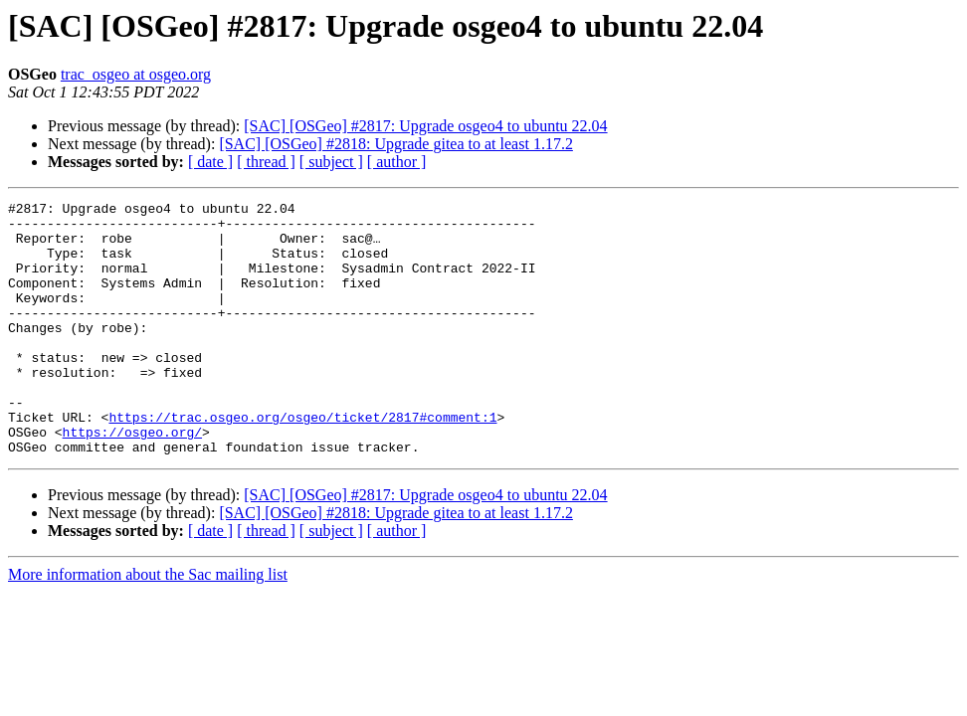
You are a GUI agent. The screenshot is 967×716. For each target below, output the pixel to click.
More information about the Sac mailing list (148, 625)
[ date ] (210, 161)
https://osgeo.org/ (132, 479)
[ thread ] (266, 161)
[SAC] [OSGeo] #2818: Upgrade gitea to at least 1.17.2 (395, 143)
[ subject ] (331, 161)
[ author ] (397, 161)
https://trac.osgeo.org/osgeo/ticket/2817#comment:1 (302, 461)
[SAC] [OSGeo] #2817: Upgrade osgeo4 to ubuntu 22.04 (425, 125)
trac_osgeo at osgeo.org (136, 74)
